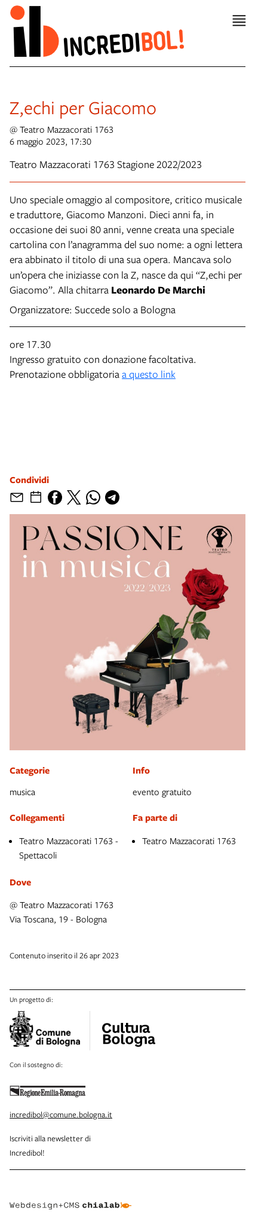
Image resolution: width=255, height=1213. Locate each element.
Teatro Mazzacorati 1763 (189, 841)
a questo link (149, 374)
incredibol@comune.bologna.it (61, 1114)
